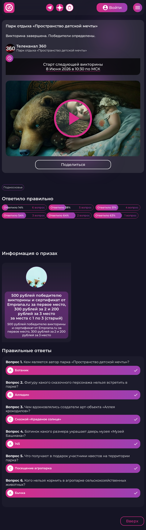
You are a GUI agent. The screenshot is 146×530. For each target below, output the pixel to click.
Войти (115, 7)
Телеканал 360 (31, 46)
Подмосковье (13, 187)
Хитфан (9, 7)
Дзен (59, 7)
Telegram (49, 7)
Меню (137, 7)
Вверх (132, 521)
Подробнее (73, 66)
